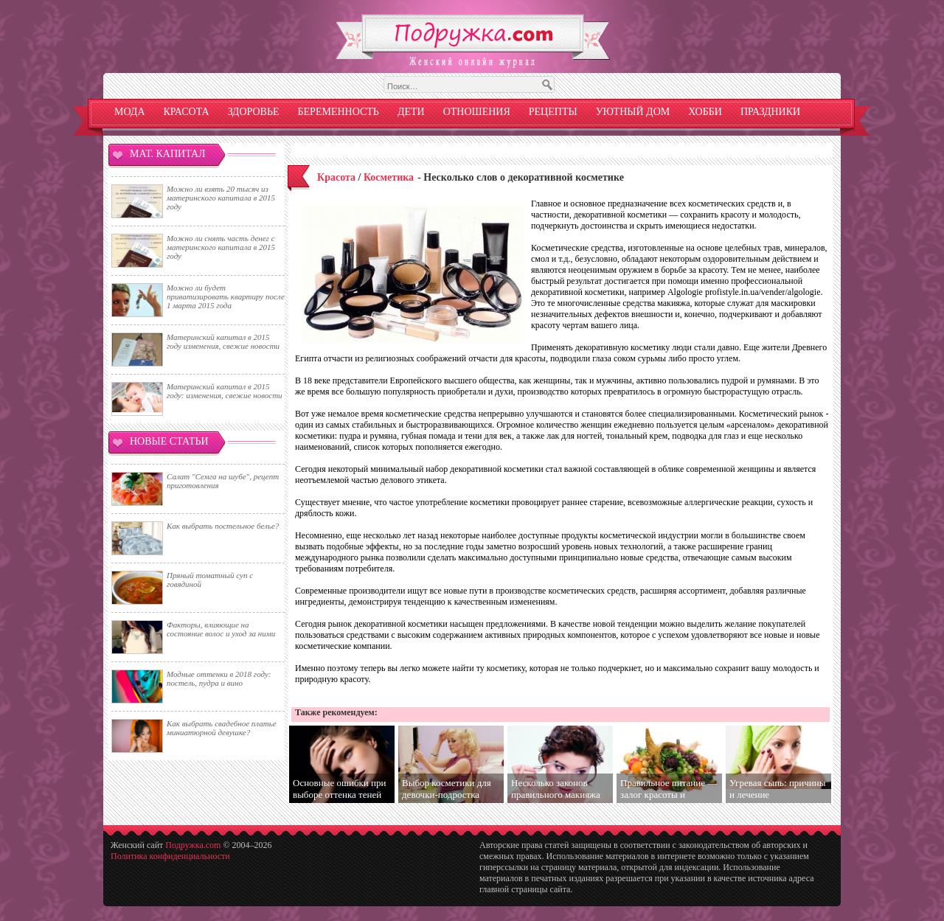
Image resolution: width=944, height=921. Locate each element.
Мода (129, 111)
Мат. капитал (168, 153)
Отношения (476, 111)
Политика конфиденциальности (170, 856)
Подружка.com (193, 845)
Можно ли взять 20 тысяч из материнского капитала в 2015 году (221, 197)
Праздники (770, 111)
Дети (411, 111)
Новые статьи (169, 441)
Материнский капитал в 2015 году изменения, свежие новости (223, 341)
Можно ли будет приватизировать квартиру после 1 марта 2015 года (226, 296)
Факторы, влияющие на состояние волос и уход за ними (221, 629)
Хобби (705, 111)
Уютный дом (633, 111)
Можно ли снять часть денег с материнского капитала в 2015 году (221, 247)
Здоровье (254, 111)
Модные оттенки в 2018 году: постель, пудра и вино (219, 678)
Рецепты (553, 111)
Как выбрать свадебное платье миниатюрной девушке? (222, 728)
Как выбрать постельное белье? (223, 525)
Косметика (389, 177)
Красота (186, 111)
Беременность (338, 111)
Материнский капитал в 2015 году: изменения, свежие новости (224, 391)
